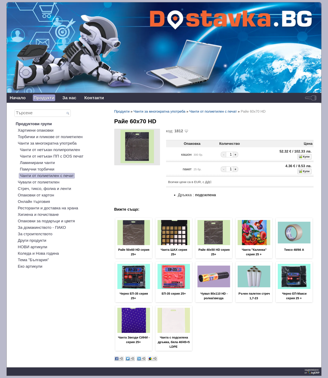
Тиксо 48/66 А (294, 249)
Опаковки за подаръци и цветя (46, 221)
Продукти (44, 97)
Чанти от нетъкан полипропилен (50, 150)
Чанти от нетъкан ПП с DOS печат (51, 156)
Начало (18, 97)
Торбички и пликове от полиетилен (50, 137)
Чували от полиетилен (38, 182)
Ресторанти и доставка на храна (48, 208)
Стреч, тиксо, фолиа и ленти (44, 188)
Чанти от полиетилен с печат (47, 175)
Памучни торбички (37, 169)
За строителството (35, 234)
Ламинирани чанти (37, 162)
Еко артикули (30, 266)
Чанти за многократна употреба (47, 143)
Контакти (94, 97)
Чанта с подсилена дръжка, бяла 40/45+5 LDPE (174, 342)
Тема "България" (33, 260)
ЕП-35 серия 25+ (174, 293)
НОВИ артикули (32, 247)
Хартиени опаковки (36, 130)
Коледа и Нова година (38, 253)
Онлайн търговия (34, 201)
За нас (69, 97)
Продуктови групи (34, 124)
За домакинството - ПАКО (42, 227)
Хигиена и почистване (38, 214)
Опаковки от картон (36, 195)
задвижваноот (312, 371)
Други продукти (32, 240)
